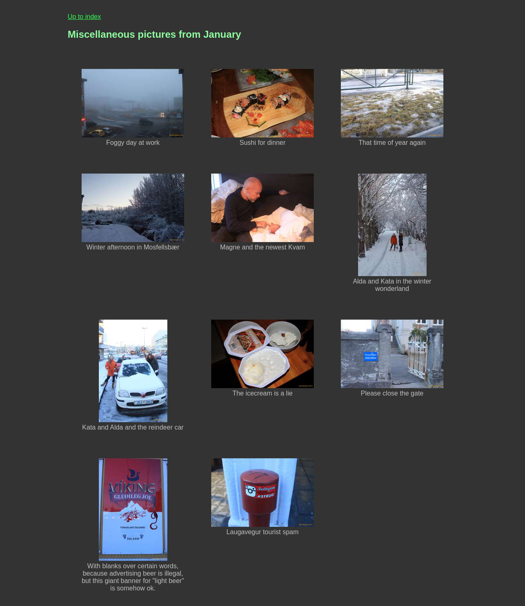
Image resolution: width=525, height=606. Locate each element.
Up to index (84, 16)
